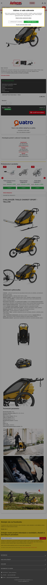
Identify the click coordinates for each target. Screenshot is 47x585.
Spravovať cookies (15, 21)
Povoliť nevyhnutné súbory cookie (23, 24)
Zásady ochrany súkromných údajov (23, 18)
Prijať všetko (31, 21)
